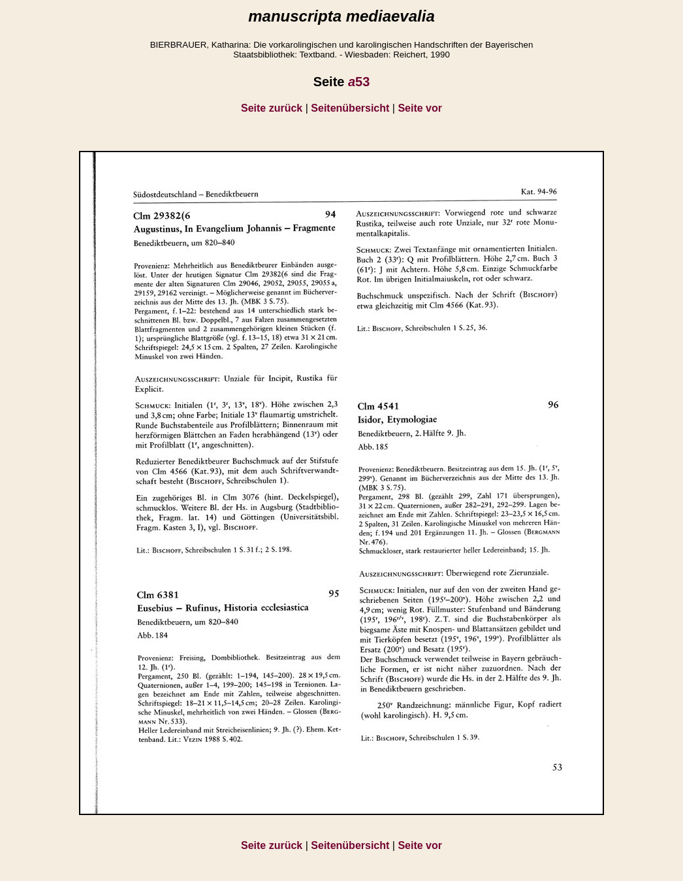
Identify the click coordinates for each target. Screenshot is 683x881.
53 (359, 81)
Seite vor (420, 108)
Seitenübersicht (350, 108)
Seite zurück (271, 108)
